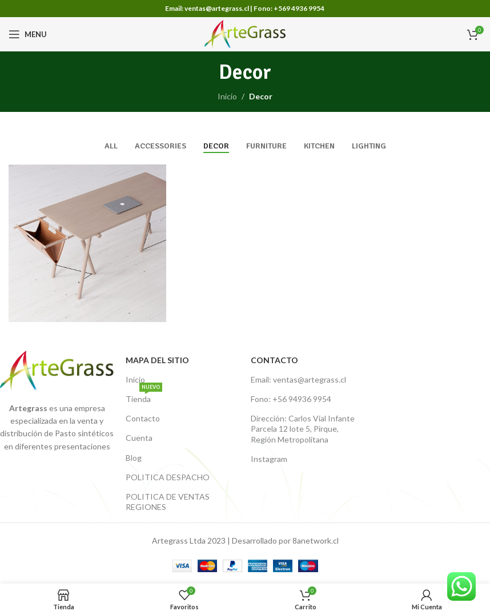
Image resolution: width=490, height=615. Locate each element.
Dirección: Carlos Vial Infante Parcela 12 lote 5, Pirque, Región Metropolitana (303, 428)
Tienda (144, 396)
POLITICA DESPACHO (168, 477)
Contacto (143, 418)
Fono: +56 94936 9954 (291, 399)
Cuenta (139, 438)
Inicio (227, 96)
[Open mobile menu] (28, 34)
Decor (260, 96)
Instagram (269, 459)
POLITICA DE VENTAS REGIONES (168, 502)
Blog (134, 458)
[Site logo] (245, 33)
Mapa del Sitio (157, 360)
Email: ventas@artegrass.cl (298, 379)
